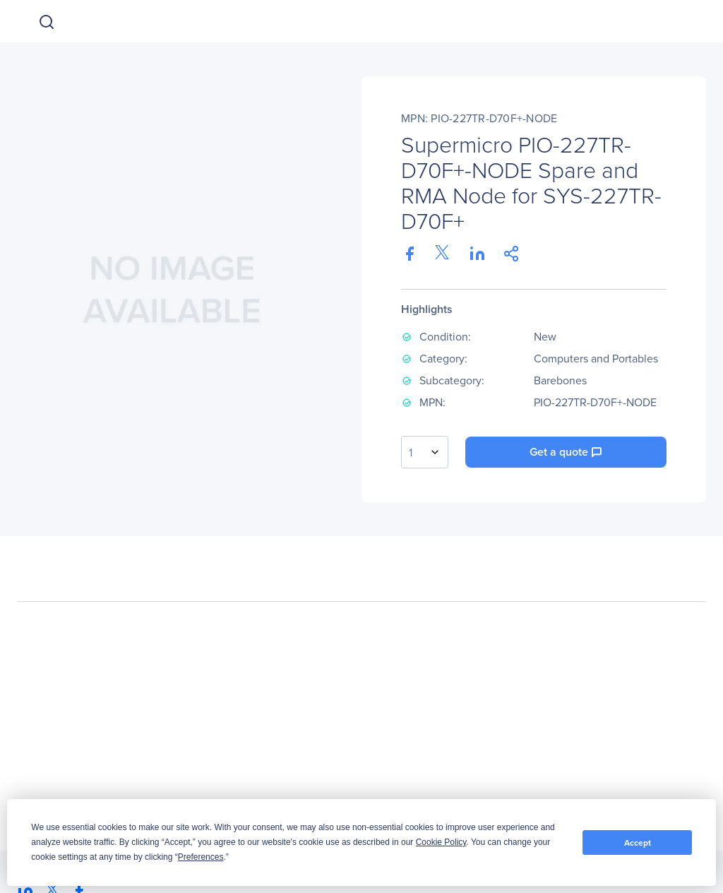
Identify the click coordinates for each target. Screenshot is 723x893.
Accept (637, 842)
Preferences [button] (201, 857)
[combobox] (424, 452)
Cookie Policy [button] (441, 842)
